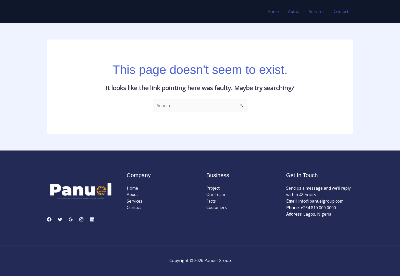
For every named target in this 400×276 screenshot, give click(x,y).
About (296, 11)
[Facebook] (49, 219)
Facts (211, 201)
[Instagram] (81, 219)
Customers (216, 208)
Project (213, 188)
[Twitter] (60, 219)
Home (276, 11)
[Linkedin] (92, 219)
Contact (341, 11)
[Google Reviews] (70, 219)
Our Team (216, 195)
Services (318, 11)
